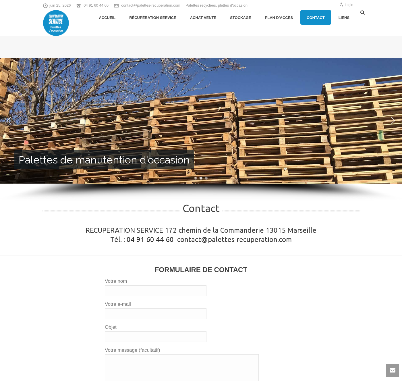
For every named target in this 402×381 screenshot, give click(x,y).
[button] (8, 120)
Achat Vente (203, 18)
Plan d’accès (279, 18)
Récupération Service (152, 18)
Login (346, 5)
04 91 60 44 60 (96, 5)
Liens (344, 18)
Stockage (240, 18)
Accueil (107, 18)
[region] (201, 130)
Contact (316, 18)
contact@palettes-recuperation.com (150, 5)
